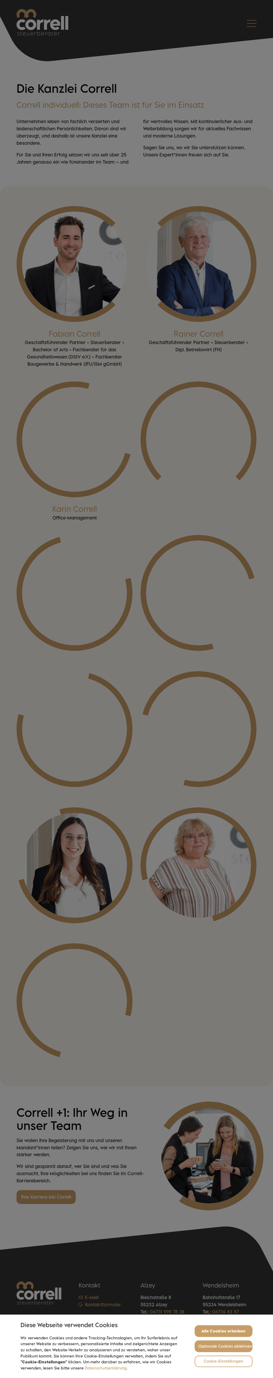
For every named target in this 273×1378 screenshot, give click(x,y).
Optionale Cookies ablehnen (225, 1346)
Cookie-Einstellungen (223, 1361)
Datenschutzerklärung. (106, 1368)
